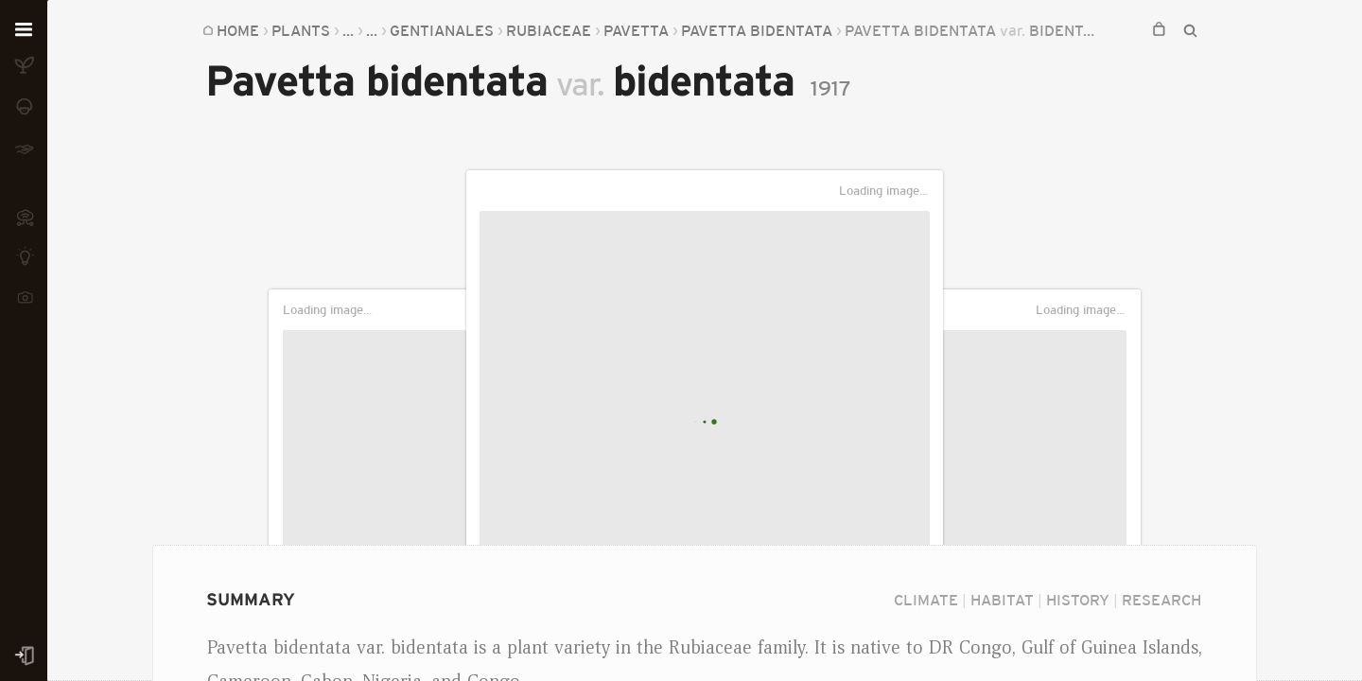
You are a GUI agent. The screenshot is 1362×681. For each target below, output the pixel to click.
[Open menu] (23, 30)
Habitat (1002, 599)
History (1077, 599)
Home (238, 30)
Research (1161, 599)
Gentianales (442, 30)
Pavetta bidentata (756, 30)
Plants (300, 30)
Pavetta (636, 30)
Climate (926, 599)
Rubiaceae (548, 30)
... (348, 30)
